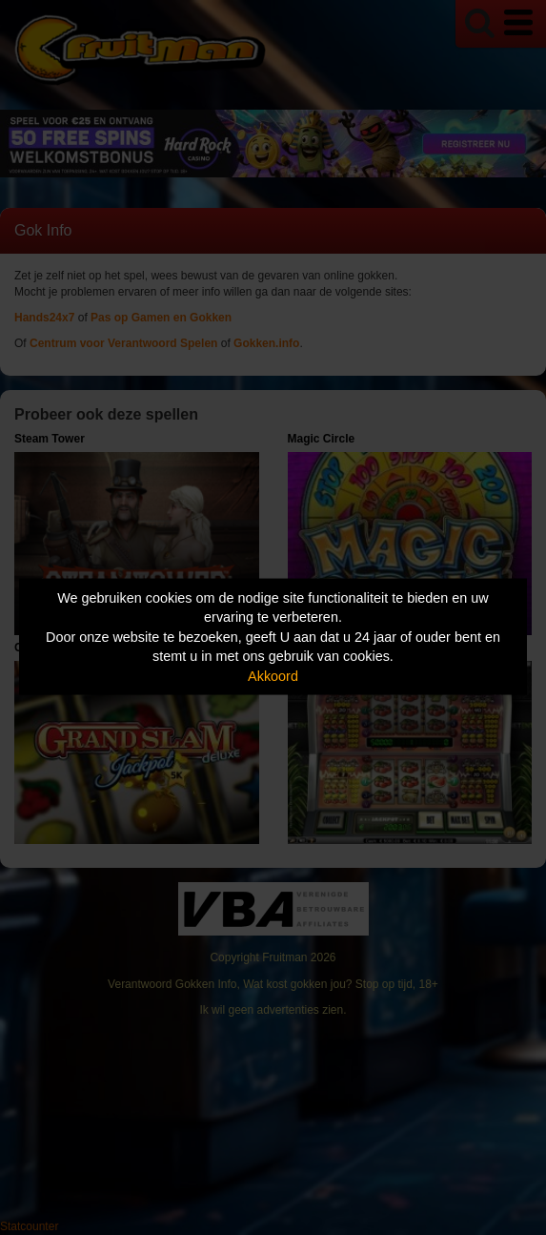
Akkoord (273, 675)
